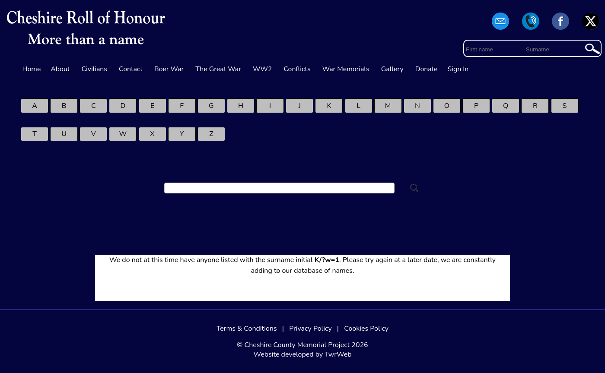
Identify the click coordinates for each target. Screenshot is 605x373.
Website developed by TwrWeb (302, 354)
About (60, 69)
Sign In (458, 69)
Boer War (169, 69)
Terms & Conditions (247, 328)
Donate (426, 69)
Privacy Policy (310, 328)
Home (31, 69)
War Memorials (345, 69)
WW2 (262, 69)
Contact (131, 69)
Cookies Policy (366, 328)
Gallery (392, 69)
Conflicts (296, 69)
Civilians (94, 69)
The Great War (218, 69)
